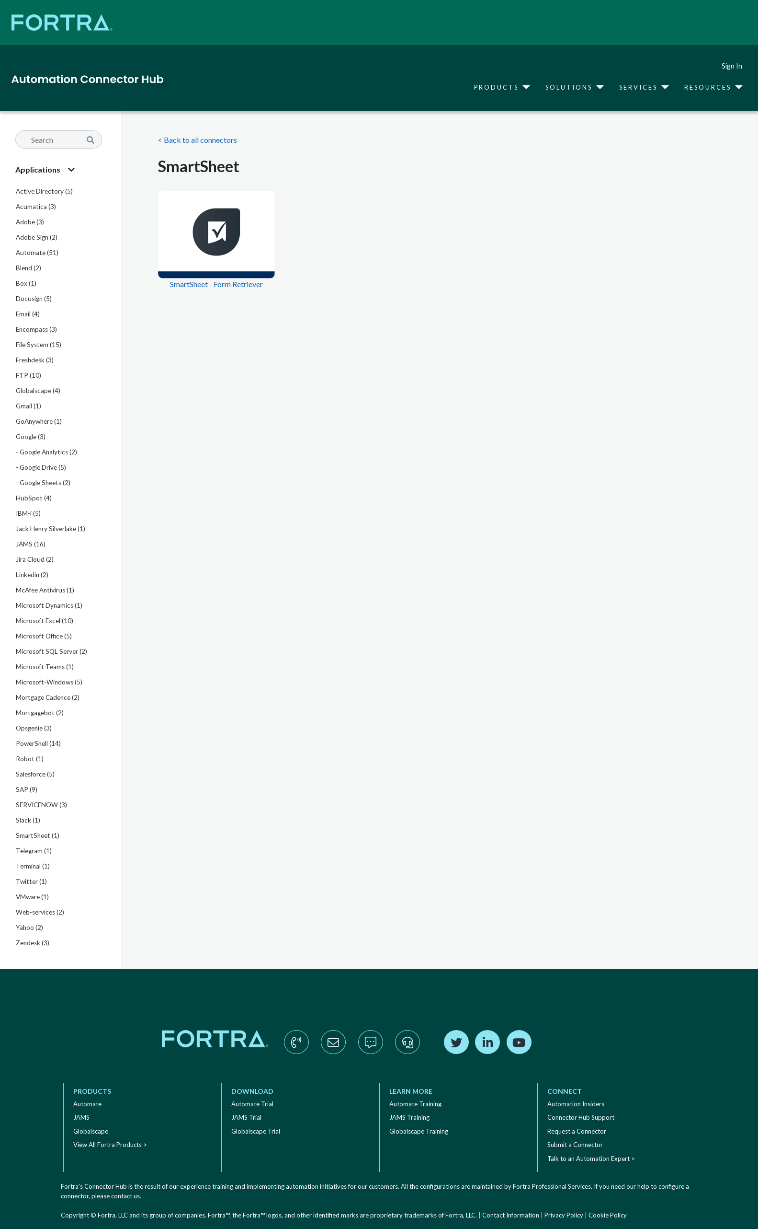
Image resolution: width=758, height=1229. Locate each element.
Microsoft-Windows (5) (49, 682)
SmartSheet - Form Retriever (216, 284)
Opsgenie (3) (34, 728)
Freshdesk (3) (35, 360)
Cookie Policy (607, 1215)
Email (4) (28, 314)
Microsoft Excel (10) (44, 621)
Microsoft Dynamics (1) (49, 605)
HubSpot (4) (34, 498)
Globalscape (90, 1131)
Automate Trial (252, 1104)
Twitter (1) (31, 881)
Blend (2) (28, 268)
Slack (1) (28, 820)
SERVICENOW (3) (41, 805)
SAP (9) (26, 789)
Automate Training (415, 1104)
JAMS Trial (246, 1117)
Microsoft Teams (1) (45, 667)
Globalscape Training (418, 1131)
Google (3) (30, 437)
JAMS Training (409, 1117)
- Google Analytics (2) (46, 452)
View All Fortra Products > (110, 1144)
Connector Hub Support (580, 1117)
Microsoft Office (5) (44, 636)
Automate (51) (37, 252)
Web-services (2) (40, 912)
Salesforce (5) (35, 774)
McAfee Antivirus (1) (45, 590)
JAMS (81, 1117)
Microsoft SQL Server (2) (51, 651)
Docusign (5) (34, 298)
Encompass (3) (36, 329)
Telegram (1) (34, 851)
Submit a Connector (575, 1144)
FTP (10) (28, 375)
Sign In (732, 66)
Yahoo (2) (29, 927)
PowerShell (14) (38, 743)
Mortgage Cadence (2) (47, 697)
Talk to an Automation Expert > (591, 1158)
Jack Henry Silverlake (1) (50, 529)
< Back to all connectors (197, 139)
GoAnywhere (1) (39, 421)
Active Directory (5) (44, 191)
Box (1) (26, 283)
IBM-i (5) (28, 513)
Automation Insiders (575, 1104)
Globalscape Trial (255, 1131)
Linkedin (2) (32, 575)
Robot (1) (30, 759)
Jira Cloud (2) (35, 559)
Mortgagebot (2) (40, 713)
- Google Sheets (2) (43, 483)
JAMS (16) (30, 544)
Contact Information (510, 1215)
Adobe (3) (30, 222)
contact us (125, 1196)
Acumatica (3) (36, 206)
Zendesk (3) (32, 943)
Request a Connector (576, 1131)
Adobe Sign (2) (36, 237)
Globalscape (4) (38, 390)
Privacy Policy (563, 1215)
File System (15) (38, 344)
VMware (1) (32, 897)
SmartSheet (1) (37, 835)
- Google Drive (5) (41, 467)
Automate (87, 1104)
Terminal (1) (33, 866)
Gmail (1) (28, 406)
